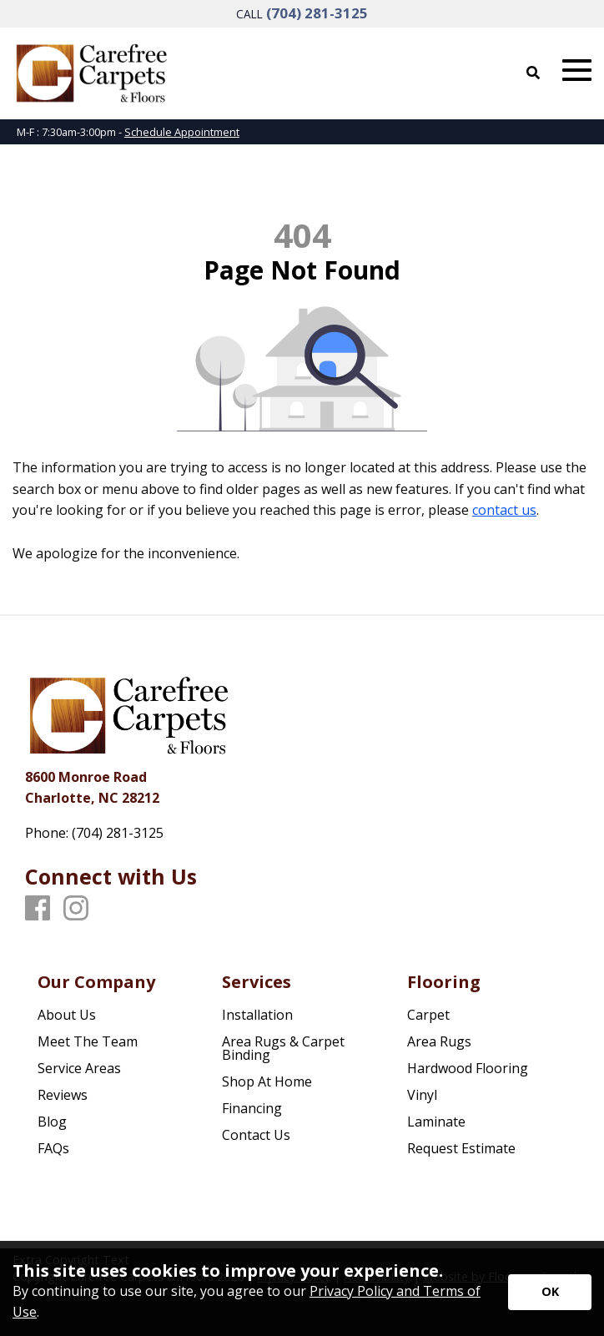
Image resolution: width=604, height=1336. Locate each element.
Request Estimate (461, 1148)
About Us (67, 1014)
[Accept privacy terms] (549, 1292)
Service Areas (79, 1068)
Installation (257, 1014)
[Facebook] (37, 908)
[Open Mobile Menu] (576, 70)
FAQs (53, 1148)
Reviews (63, 1095)
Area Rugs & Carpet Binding (283, 1048)
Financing (252, 1108)
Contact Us (256, 1135)
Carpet (428, 1014)
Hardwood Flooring (467, 1068)
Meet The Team (88, 1041)
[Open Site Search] (533, 73)
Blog (52, 1121)
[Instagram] (75, 908)
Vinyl (422, 1095)
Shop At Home (267, 1081)
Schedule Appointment (181, 131)
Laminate (436, 1121)
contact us (504, 510)
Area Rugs (439, 1041)
